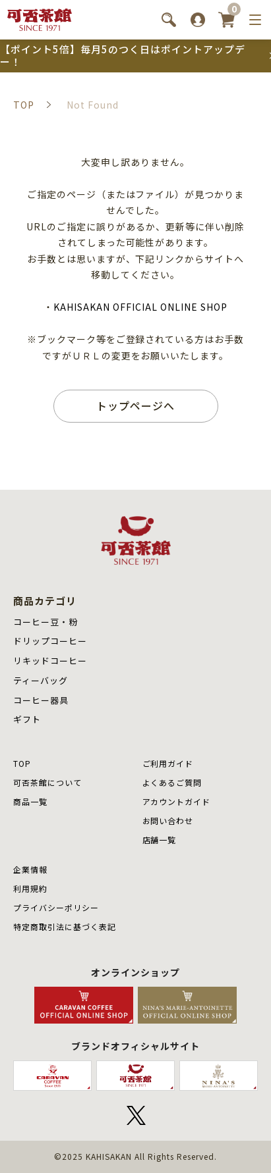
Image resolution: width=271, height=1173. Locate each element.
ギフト (27, 719)
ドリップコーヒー (50, 641)
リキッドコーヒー (50, 660)
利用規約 (30, 888)
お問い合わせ (168, 820)
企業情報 (30, 869)
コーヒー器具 (41, 700)
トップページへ (135, 405)
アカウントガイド (176, 801)
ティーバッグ (40, 680)
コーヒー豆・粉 (45, 621)
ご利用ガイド (168, 763)
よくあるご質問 (172, 782)
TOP (22, 763)
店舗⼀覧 (159, 839)
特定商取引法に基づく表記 (64, 926)
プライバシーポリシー (56, 907)
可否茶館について (47, 782)
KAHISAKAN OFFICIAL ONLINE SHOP (140, 306)
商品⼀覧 (30, 801)
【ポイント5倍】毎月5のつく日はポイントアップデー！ (122, 55)
